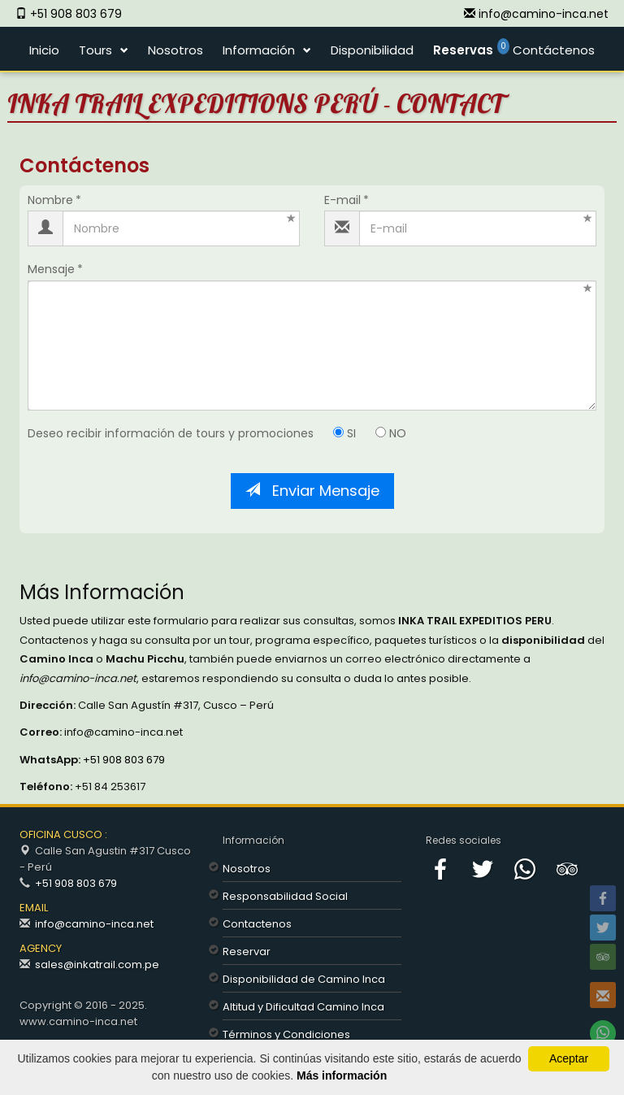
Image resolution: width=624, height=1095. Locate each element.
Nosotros (175, 50)
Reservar (247, 951)
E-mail (342, 200)
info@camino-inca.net (94, 924)
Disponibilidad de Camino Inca (304, 979)
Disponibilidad (372, 50)
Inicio (44, 50)
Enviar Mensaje (312, 490)
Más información (342, 1075)
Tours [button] (95, 50)
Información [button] (259, 50)
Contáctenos (554, 50)
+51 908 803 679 (122, 759)
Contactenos (257, 924)
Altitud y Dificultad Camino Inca (303, 1007)
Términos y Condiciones (286, 1034)
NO (390, 434)
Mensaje (51, 269)
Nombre (50, 200)
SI (344, 434)
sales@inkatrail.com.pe (97, 964)
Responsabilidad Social (285, 896)
